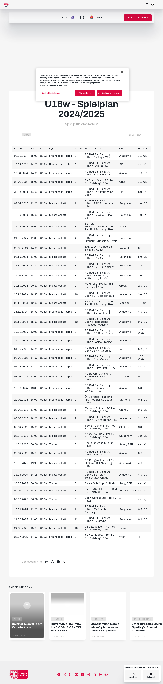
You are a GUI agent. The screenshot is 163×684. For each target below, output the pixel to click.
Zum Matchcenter (138, 18)
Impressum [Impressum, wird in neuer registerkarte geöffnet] (63, 85)
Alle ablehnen (85, 93)
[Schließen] (122, 72)
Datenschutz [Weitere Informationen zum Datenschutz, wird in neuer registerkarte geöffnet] (52, 85)
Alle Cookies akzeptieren (109, 93)
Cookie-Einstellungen (51, 93)
